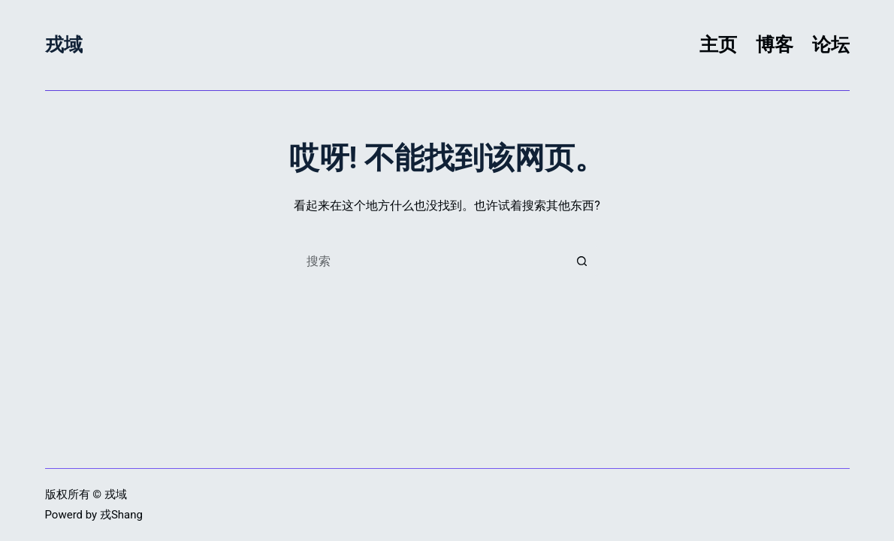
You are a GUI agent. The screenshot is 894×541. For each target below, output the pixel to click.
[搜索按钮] (582, 261)
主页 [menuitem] (718, 45)
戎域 (64, 45)
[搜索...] (432, 261)
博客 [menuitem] (774, 45)
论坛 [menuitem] (831, 45)
